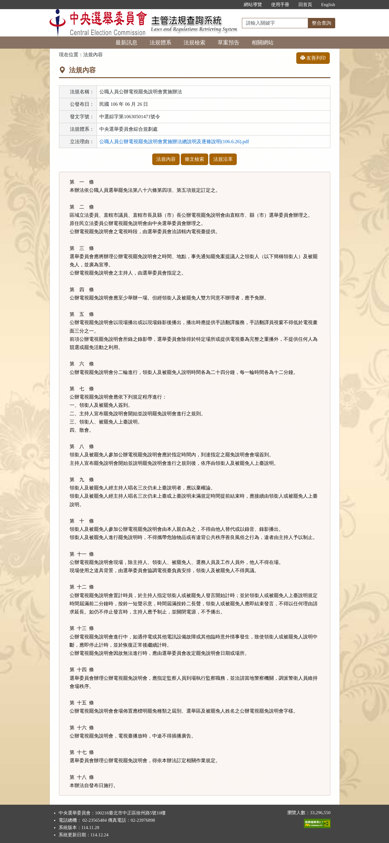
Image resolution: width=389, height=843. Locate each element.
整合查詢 (321, 23)
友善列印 (313, 57)
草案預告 (228, 43)
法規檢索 (194, 43)
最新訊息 (126, 43)
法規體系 (160, 43)
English (328, 4)
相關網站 (263, 43)
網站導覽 (253, 4)
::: (233, 4)
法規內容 (166, 159)
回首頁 (305, 4)
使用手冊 (280, 4)
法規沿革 (223, 159)
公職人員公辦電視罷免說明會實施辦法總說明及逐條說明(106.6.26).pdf (174, 141)
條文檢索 (194, 159)
